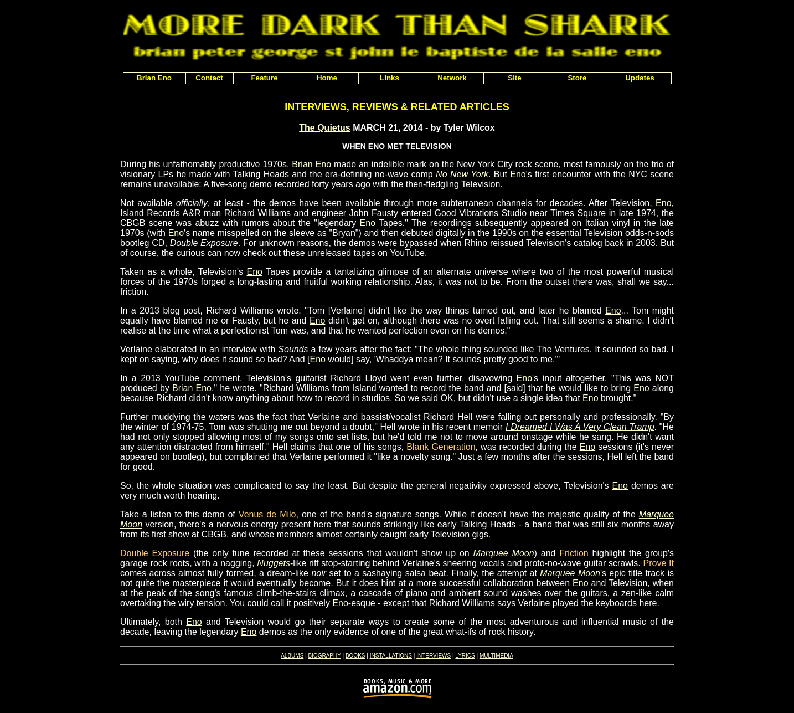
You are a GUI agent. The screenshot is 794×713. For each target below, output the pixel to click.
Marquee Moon (503, 553)
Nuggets (273, 563)
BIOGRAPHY (324, 656)
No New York (462, 174)
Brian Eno (311, 164)
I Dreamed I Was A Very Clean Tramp (580, 427)
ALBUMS (292, 656)
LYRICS (465, 656)
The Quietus (324, 127)
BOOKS (355, 656)
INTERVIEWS (433, 656)
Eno (517, 174)
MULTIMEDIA (496, 656)
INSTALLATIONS (391, 656)
